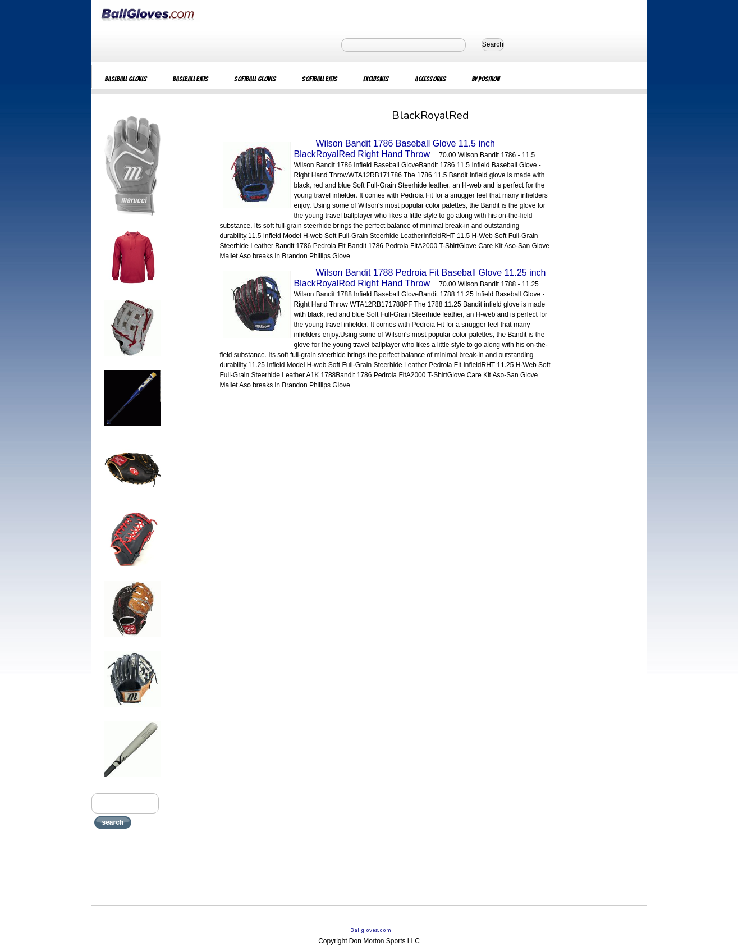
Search (492, 44)
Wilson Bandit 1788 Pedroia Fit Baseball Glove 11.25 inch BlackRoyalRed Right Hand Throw (420, 278)
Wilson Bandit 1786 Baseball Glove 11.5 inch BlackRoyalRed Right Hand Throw (394, 149)
